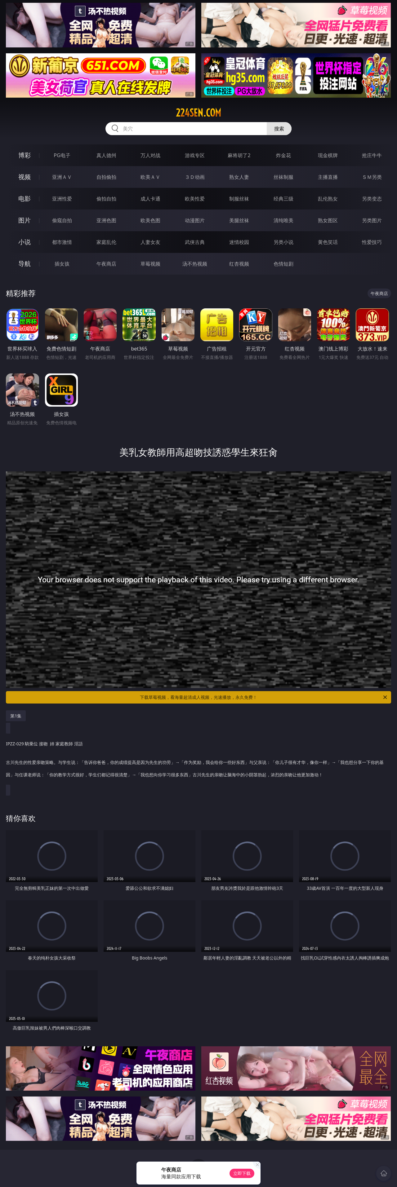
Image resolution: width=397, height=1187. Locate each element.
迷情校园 (239, 242)
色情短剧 (283, 263)
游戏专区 (195, 155)
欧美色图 (150, 220)
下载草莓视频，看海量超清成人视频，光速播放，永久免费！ (264, 697)
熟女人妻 (239, 177)
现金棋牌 (328, 155)
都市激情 (62, 242)
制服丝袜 (239, 198)
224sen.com (198, 113)
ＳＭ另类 (372, 177)
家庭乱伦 (106, 242)
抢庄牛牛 (372, 155)
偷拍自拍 (106, 198)
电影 (24, 198)
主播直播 (328, 177)
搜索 (279, 128)
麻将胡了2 (239, 155)
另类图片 (372, 220)
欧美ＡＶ (150, 177)
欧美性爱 (195, 198)
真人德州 (106, 155)
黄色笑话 (328, 242)
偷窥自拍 (62, 220)
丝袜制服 (283, 177)
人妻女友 (150, 242)
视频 (24, 177)
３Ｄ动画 (195, 177)
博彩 (24, 155)
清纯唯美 (283, 220)
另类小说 (283, 242)
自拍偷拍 (106, 177)
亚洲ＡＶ (62, 177)
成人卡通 (150, 198)
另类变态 (372, 198)
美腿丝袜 (239, 220)
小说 (24, 242)
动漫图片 (195, 220)
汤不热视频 (194, 263)
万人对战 (150, 155)
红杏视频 (239, 263)
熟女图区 (328, 220)
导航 (24, 263)
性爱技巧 (372, 242)
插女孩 (62, 263)
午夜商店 (106, 263)
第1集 (15, 716)
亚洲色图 (106, 220)
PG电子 (62, 155)
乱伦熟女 (328, 198)
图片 (24, 220)
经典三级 (283, 198)
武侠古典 (195, 242)
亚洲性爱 (62, 198)
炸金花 (283, 155)
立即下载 (242, 1173)
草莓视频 (150, 263)
